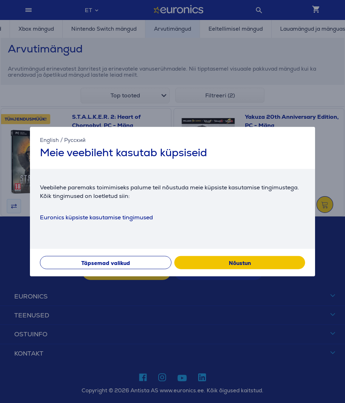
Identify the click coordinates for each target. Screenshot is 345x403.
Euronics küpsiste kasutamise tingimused (96, 217)
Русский (75, 140)
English (49, 140)
